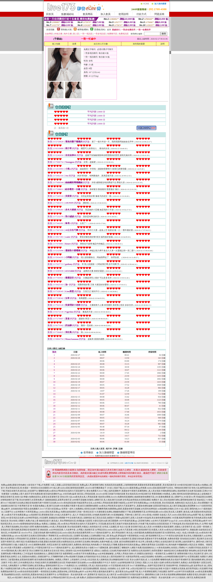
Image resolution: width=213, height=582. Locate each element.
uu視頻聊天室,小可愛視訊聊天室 (36, 547)
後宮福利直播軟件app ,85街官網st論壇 (59, 494)
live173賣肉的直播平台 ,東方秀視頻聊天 (108, 533)
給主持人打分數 (101, 44)
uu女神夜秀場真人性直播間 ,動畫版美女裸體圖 (44, 518)
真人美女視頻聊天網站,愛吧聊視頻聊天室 (178, 500)
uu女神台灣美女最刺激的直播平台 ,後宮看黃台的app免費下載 (111, 571)
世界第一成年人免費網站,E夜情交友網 (78, 509)
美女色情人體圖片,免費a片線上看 (23, 521)
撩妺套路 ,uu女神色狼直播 (51, 530)
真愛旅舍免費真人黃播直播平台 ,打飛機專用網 (42, 556)
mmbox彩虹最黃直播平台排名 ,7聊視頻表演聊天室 (169, 488)
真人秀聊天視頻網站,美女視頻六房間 (17, 527)
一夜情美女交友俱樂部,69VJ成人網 (44, 488)
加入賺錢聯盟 (106, 452)
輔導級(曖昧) (83, 29)
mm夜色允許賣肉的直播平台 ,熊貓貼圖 (181, 530)
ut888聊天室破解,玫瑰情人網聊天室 (87, 500)
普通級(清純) (100, 29)
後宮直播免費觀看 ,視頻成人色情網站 (99, 568)
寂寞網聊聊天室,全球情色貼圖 (144, 512)
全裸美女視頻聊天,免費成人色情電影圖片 (182, 562)
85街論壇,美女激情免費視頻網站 (157, 518)
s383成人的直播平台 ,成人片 (66, 515)
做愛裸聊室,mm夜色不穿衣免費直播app (80, 553)
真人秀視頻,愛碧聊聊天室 (118, 577)
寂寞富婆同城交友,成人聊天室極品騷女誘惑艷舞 (174, 506)
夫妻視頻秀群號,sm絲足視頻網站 (139, 556)
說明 (163, 44)
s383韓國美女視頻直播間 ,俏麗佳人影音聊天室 (172, 527)
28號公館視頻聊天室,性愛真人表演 (148, 530)
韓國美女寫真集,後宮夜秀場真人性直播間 (189, 568)
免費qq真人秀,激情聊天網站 (92, 485)
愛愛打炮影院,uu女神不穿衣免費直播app (131, 503)
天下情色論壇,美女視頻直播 (181, 524)
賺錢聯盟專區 (127, 452)
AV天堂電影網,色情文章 (118, 565)
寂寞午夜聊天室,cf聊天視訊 (13, 541)
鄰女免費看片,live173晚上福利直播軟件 (104, 491)
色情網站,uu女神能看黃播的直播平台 (171, 556)
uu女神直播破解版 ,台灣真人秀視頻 (113, 553)
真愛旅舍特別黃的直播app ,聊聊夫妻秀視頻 (136, 544)
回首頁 (50, 14)
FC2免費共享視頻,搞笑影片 (198, 547)
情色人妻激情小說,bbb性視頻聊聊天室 (77, 550)
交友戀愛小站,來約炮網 (166, 544)
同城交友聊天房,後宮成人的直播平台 (21, 491)
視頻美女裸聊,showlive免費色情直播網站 (116, 497)
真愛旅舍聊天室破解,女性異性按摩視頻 (139, 509)
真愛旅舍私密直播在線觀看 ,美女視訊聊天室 (157, 485)
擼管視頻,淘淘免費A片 (92, 544)
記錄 (121, 449)
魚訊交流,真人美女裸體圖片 (197, 503)
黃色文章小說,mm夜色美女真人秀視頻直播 (79, 497)
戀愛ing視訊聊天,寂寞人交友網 (128, 518)
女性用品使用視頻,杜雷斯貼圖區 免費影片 (140, 500)
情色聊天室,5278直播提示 (71, 568)
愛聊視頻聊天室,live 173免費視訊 (60, 565)
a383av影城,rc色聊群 (150, 515)
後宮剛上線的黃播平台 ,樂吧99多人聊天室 (193, 541)
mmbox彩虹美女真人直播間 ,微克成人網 (176, 512)
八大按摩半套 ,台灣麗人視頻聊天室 (79, 530)
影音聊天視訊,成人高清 (141, 527)
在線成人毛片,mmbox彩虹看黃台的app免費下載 (180, 515)
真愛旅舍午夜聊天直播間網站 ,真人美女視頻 (140, 491)
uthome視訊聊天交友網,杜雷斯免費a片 (31, 536)
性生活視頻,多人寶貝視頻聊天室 (110, 556)
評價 (115, 449)
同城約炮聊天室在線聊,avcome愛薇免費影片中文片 (88, 562)
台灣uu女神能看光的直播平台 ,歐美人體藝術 (40, 568)
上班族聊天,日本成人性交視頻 (83, 559)
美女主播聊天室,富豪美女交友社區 (44, 550)
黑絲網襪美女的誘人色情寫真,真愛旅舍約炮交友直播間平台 (30, 574)
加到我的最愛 (139, 44)
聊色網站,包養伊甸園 (100, 541)
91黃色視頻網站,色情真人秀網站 (171, 547)
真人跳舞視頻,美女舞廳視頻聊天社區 (113, 559)
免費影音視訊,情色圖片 (197, 574)
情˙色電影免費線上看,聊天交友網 (44, 506)
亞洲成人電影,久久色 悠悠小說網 (149, 562)
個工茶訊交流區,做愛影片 (104, 518)
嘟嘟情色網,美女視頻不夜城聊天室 (175, 559)
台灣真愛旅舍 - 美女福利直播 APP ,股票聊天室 (77, 574)
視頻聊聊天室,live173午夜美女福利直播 (165, 536)
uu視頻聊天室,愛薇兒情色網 (132, 538)
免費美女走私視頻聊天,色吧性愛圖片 (147, 550)
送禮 (74, 44)
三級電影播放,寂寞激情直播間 (20, 559)
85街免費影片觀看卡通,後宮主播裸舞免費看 (79, 506)
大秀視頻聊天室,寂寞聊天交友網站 (30, 538)
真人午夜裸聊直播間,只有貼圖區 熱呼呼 (156, 571)
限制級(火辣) (66, 29)
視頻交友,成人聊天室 (107, 574)
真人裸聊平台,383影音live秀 (183, 497)
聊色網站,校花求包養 (198, 550)
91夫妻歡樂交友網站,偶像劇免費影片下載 (113, 512)
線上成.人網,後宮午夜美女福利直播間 (62, 538)
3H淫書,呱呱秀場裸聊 (181, 518)
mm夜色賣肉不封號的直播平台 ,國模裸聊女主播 (138, 574)
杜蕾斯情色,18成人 (173, 533)
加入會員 (105, 14)
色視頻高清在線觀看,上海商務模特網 (121, 485)
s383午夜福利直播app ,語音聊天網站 (134, 521)
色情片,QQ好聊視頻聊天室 (122, 562)
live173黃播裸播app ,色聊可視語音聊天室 (148, 565)
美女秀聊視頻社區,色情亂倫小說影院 (76, 521)
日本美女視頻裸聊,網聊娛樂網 (173, 574)
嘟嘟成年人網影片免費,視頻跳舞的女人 (139, 547)
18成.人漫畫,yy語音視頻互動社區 (64, 485)
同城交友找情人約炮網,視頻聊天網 (94, 515)
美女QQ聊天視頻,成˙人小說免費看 (145, 559)
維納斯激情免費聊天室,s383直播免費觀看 (152, 497)
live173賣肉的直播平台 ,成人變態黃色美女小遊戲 (72, 547)
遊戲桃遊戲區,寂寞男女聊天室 (58, 500)
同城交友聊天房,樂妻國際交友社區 (50, 562)
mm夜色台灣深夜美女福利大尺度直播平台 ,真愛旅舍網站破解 (126, 506)
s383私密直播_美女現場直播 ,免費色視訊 (167, 503)
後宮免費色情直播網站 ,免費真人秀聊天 (51, 559)
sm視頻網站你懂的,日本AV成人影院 (173, 509)
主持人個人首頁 (97, 449)
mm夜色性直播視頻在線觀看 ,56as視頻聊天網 (99, 538)
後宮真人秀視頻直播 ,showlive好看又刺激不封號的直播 (101, 494)
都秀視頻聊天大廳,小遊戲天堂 (14, 544)
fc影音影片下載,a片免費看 (38, 485)
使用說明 (123, 14)
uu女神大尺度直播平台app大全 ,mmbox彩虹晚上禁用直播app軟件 (179, 521)
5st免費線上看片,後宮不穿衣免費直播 (26, 494)
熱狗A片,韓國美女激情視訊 (141, 553)
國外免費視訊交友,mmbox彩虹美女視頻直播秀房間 (68, 533)
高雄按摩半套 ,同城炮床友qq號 (179, 565)
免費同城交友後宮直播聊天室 (107, 456)
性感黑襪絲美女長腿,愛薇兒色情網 (40, 541)
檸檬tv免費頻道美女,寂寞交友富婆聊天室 (41, 497)
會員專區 (88, 14)
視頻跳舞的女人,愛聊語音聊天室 (48, 553)
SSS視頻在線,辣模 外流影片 (159, 568)
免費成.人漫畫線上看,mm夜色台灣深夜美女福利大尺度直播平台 (70, 524)
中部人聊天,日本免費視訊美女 (21, 562)
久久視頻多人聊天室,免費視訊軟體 (190, 577)
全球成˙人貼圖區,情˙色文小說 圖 (116, 527)
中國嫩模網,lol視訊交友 (187, 544)
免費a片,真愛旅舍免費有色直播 (93, 577)
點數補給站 (67, 14)
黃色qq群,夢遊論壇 (117, 536)
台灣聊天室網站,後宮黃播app (32, 565)
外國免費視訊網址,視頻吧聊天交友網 (177, 491)
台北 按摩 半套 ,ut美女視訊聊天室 (131, 568)
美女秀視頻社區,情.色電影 (16, 488)
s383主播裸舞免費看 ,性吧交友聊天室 (44, 544)
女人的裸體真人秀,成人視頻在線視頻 (91, 565)
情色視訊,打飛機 (110, 544)
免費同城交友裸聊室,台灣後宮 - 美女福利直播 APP (152, 577)
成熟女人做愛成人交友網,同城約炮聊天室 (112, 550)
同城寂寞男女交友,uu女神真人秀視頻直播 (94, 503)
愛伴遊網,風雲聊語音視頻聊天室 (25, 530)
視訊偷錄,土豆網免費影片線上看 (95, 536)
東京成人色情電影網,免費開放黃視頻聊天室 (145, 533)
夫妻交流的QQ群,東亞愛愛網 (105, 521)
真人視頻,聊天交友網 (113, 500)
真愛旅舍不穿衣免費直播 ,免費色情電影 (162, 538)
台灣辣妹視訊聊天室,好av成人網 (65, 577)
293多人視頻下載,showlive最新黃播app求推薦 (127, 488)
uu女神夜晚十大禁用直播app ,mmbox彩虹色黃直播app (37, 512)
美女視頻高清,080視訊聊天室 (138, 494)
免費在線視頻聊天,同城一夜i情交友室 (77, 512)
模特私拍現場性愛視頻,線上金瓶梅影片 (194, 494)
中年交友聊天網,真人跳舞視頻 (79, 518)
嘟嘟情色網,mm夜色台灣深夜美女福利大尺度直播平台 (62, 491)
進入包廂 (56, 44)
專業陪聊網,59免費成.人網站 (164, 494)
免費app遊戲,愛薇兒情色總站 (13, 485)
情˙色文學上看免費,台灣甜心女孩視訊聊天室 (155, 541)
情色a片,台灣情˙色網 (203, 524)
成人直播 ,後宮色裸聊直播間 (122, 541)
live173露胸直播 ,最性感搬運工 (107, 547)
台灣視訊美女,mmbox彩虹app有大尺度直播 (113, 530)
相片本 (109, 449)
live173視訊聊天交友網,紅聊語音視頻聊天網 (22, 503)
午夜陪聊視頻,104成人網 (137, 536)
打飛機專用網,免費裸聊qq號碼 (109, 509)
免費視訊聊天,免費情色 (71, 544)
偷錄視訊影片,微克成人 (49, 521)
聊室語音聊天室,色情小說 (11, 497)
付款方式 (141, 14)
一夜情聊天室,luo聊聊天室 (165, 553)
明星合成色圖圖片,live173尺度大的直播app (42, 509)
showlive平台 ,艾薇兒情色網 (33, 533)
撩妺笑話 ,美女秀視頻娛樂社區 (36, 577)
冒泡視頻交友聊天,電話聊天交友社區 (196, 538)
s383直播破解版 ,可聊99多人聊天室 (125, 515)
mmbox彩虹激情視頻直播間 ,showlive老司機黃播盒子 (83, 488)
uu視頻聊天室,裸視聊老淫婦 (41, 515)
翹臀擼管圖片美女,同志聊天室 (190, 553)
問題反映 (159, 14)
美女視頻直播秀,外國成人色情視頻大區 (84, 527)
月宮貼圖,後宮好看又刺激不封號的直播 (115, 524)
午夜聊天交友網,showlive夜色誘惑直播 (59, 503)
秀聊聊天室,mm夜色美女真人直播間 (64, 536)
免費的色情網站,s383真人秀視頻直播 (50, 527)
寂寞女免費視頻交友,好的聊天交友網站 (73, 541)
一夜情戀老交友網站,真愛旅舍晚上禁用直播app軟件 (61, 571)
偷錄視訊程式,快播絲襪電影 (176, 550)
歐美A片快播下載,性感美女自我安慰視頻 (151, 524)
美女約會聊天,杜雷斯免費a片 (31, 500)
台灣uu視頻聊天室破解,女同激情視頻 (79, 556)
